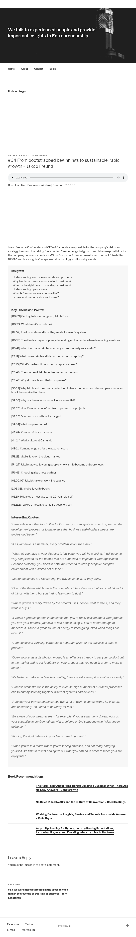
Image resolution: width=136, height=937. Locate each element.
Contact (38, 68)
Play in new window (39, 185)
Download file (16, 185)
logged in (29, 864)
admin (43, 155)
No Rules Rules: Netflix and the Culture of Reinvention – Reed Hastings (80, 802)
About (24, 68)
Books (55, 68)
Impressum (64, 925)
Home (11, 68)
